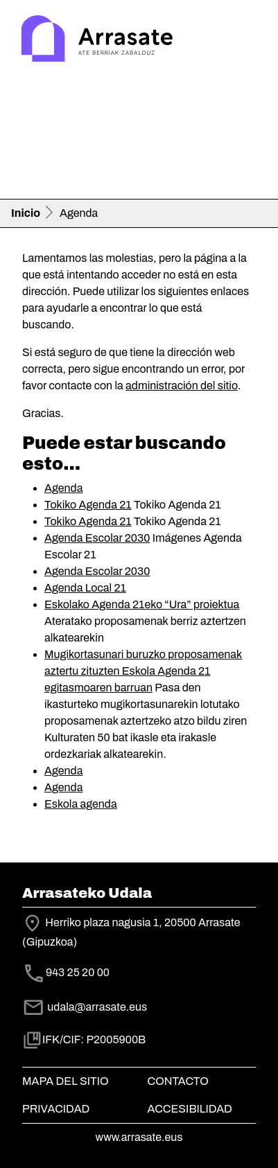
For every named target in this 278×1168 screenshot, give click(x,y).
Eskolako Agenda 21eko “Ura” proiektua (141, 604)
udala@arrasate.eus (84, 1007)
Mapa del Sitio (65, 1081)
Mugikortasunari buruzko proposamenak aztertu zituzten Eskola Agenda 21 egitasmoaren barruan (143, 670)
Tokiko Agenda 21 (88, 505)
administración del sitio (181, 385)
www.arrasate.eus (139, 1137)
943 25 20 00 (78, 972)
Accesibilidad (190, 1109)
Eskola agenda (80, 804)
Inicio (25, 213)
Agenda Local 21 (85, 588)
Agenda (63, 488)
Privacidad (55, 1109)
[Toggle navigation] (247, 40)
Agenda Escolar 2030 (97, 538)
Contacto (178, 1081)
